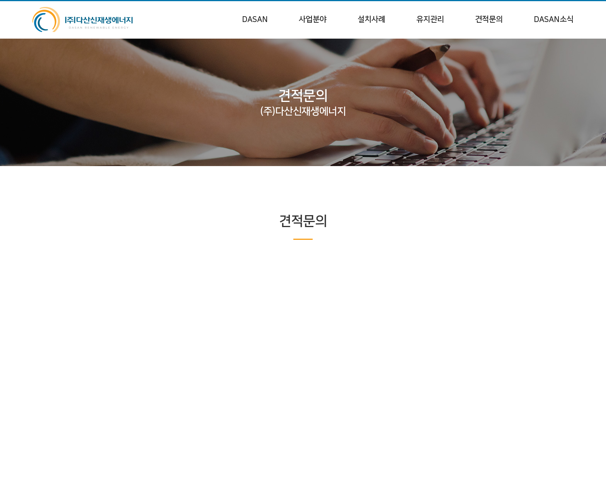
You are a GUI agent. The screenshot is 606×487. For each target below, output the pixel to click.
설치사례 (371, 19)
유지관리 (430, 19)
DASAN (255, 19)
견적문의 (489, 19)
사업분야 (313, 19)
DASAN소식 (554, 19)
